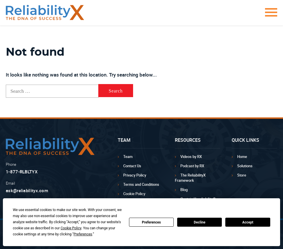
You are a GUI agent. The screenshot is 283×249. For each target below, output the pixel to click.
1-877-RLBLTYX (22, 172)
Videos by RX (191, 156)
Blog (184, 189)
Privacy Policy (134, 175)
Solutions (245, 165)
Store (241, 175)
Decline (199, 222)
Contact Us (132, 165)
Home (242, 156)
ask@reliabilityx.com (27, 190)
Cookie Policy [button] (71, 228)
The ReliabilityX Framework (190, 177)
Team (128, 156)
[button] (269, 15)
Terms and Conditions (141, 184)
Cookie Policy (134, 193)
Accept (247, 222)
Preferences (151, 222)
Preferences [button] (83, 234)
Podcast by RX (192, 165)
